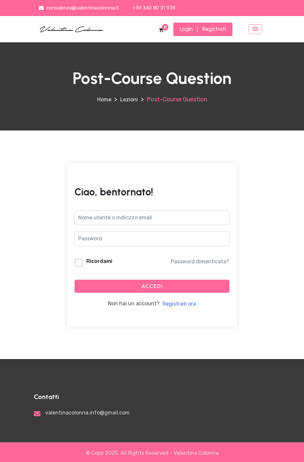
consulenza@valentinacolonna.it (79, 8)
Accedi (152, 286)
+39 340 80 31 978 (153, 8)
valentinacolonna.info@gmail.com (87, 413)
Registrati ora (179, 304)
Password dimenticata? (200, 261)
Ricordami (99, 261)
